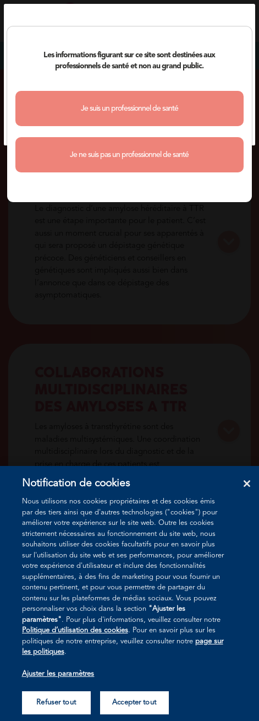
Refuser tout (56, 702)
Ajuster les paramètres (58, 673)
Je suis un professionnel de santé (129, 108)
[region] (129, 593)
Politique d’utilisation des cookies (75, 630)
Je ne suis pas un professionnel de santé (129, 155)
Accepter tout (134, 702)
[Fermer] (247, 483)
